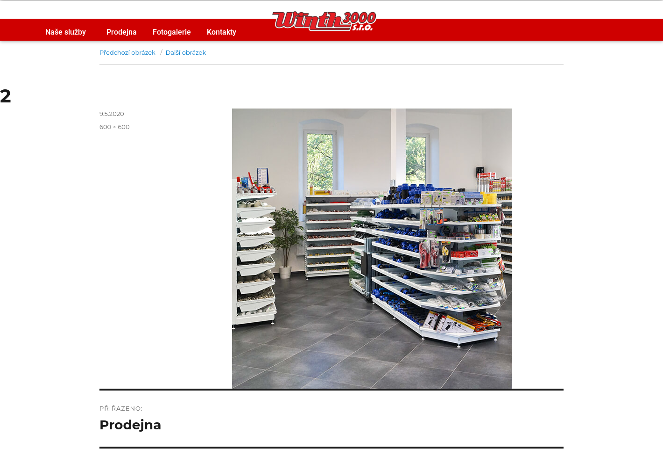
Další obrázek (186, 52)
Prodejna (121, 32)
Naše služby (68, 32)
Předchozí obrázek (127, 52)
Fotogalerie (172, 32)
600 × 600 (114, 126)
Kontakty (221, 32)
